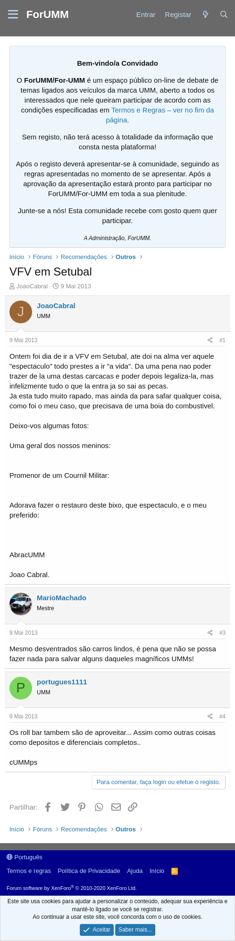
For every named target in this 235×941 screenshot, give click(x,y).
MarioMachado (61, 598)
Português (24, 857)
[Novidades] (205, 14)
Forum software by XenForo (72, 888)
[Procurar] (224, 14)
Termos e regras (29, 870)
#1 (222, 340)
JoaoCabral (32, 286)
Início (157, 870)
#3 (222, 633)
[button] (13, 14)
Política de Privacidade (89, 870)
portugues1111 (62, 682)
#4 (222, 716)
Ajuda (135, 870)
